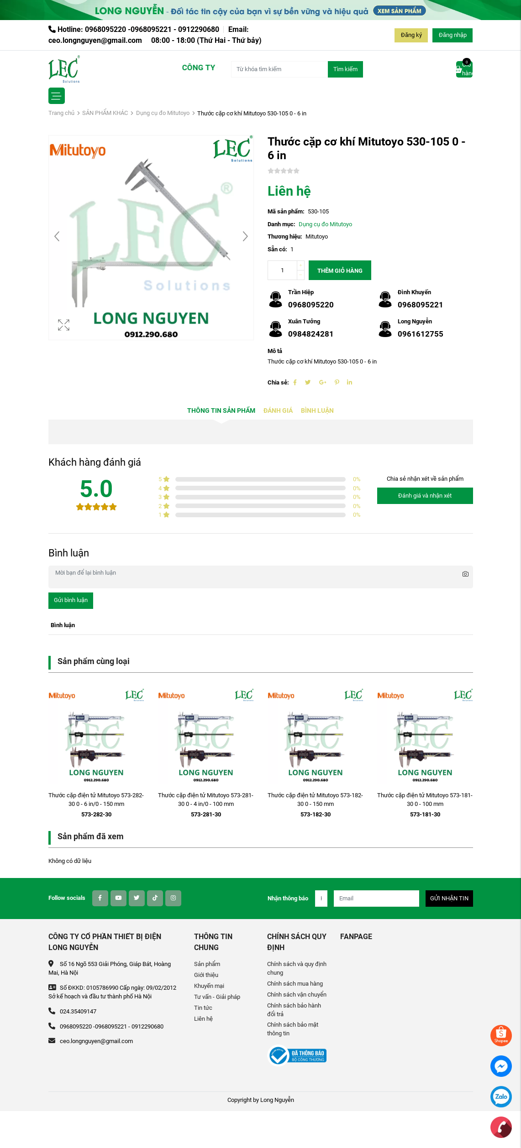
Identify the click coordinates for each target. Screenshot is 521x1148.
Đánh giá (278, 411)
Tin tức (203, 1007)
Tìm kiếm (345, 69)
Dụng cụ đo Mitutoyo (162, 112)
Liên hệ (203, 1018)
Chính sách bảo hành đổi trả (294, 1010)
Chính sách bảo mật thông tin (292, 1029)
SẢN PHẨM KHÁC (105, 112)
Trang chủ (61, 112)
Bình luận (317, 411)
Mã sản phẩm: (286, 211)
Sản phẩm (207, 964)
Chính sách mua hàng (295, 983)
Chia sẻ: (278, 382)
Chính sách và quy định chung (296, 968)
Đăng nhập (453, 34)
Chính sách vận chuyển (296, 994)
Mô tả (275, 351)
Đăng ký (411, 34)
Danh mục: (281, 224)
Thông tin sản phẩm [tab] (221, 411)
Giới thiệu (206, 974)
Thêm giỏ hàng (340, 270)
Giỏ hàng (464, 69)
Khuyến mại (209, 985)
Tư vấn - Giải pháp (217, 996)
